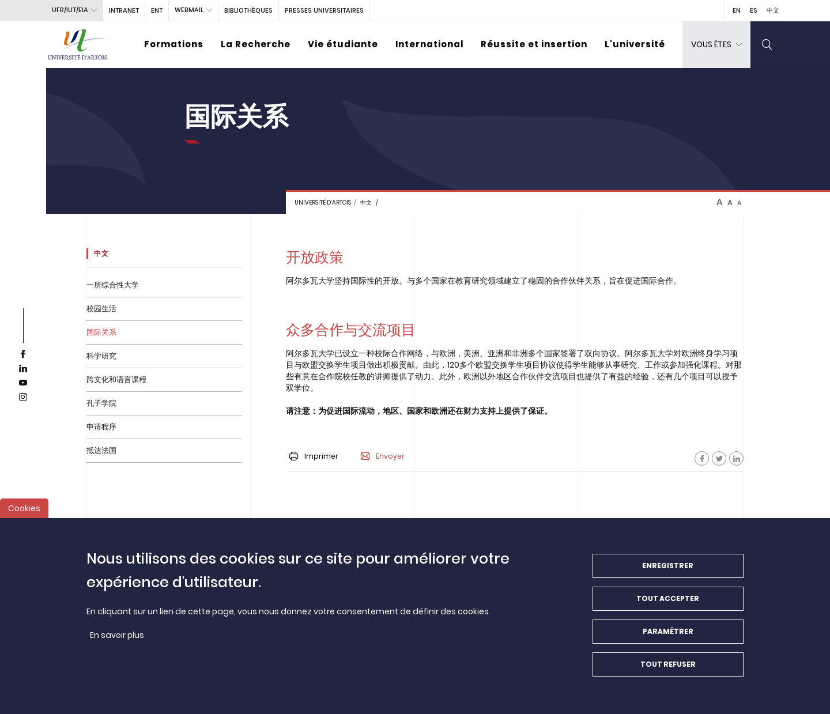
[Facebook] (702, 458)
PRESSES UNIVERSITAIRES (324, 10)
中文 (773, 10)
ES (753, 10)
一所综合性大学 (112, 284)
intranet (124, 10)
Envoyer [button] (383, 456)
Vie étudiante (343, 44)
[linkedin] (23, 369)
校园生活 (101, 308)
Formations (173, 44)
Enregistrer (667, 572)
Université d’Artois (323, 202)
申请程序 (101, 426)
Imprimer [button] (313, 456)
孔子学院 (101, 403)
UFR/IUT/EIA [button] (70, 9)
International (429, 44)
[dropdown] (716, 44)
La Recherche (255, 44)
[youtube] (23, 383)
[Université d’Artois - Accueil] (78, 44)
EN (737, 10)
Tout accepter (667, 605)
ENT (157, 10)
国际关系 (101, 332)
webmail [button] (189, 9)
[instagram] (23, 397)
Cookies (24, 514)
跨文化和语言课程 (116, 379)
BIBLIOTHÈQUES (248, 10)
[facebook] (23, 354)
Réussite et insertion (534, 44)
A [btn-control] (719, 202)
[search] (767, 44)
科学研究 (101, 355)
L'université (635, 44)
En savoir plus (117, 641)
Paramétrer (668, 638)
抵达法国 (101, 450)
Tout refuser (668, 670)
